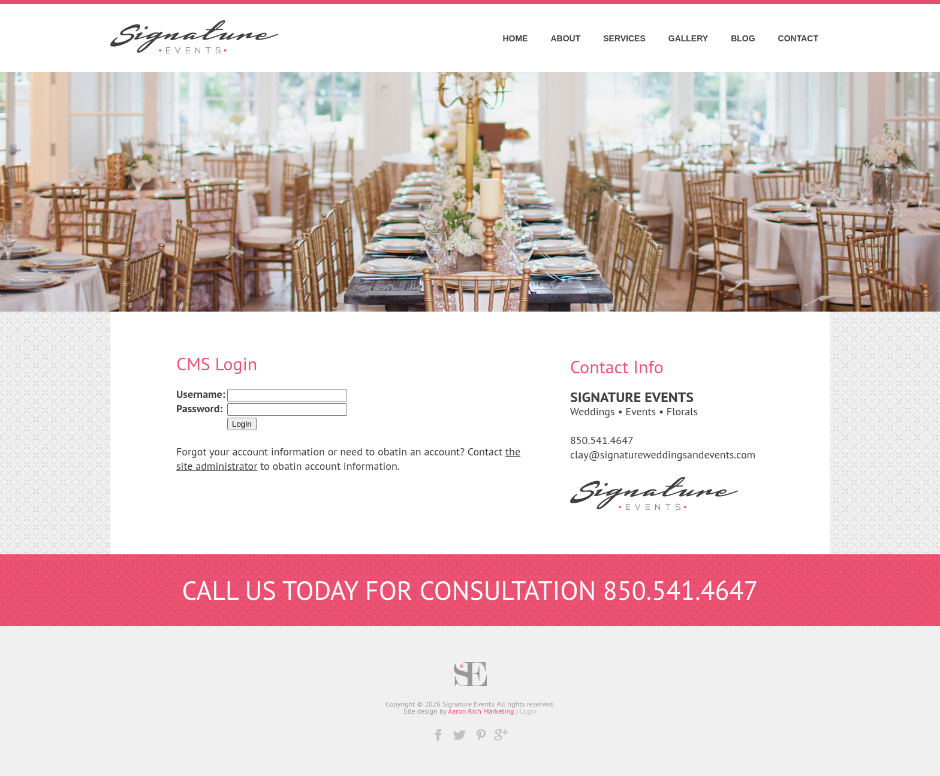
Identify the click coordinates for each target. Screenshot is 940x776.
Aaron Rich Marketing (481, 710)
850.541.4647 (602, 440)
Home (515, 38)
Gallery (688, 38)
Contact (798, 38)
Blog (743, 38)
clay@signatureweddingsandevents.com (662, 454)
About (565, 38)
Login (528, 710)
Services (624, 38)
